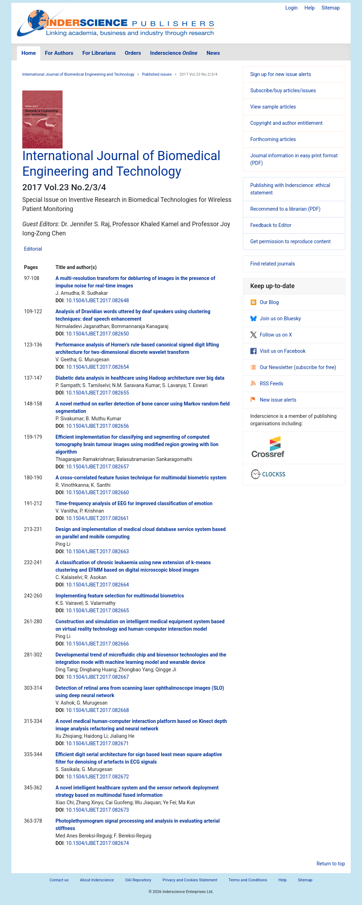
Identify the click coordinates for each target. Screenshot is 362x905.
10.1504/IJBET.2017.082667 (97, 677)
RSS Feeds (267, 383)
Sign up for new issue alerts (280, 74)
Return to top (330, 863)
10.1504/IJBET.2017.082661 (97, 518)
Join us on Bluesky (275, 318)
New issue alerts (273, 400)
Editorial (33, 249)
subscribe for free (315, 367)
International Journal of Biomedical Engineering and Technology (78, 74)
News (213, 53)
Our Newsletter (272, 367)
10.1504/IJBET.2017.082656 (97, 426)
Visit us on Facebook (277, 351)
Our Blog (264, 302)
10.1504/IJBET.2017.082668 (97, 710)
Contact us (59, 880)
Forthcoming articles (273, 139)
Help (309, 8)
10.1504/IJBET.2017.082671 (97, 743)
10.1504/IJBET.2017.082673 (97, 810)
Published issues (157, 74)
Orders (133, 53)
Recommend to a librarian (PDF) (285, 209)
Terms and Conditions (248, 880)
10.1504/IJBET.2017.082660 (97, 492)
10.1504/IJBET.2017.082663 (97, 551)
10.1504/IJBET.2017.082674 (97, 843)
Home (29, 53)
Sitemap (331, 8)
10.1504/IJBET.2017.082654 (97, 367)
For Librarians (99, 53)
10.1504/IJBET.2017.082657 (97, 466)
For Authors (59, 53)
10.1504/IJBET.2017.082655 (97, 393)
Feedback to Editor (270, 225)
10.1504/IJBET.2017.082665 (97, 610)
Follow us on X (271, 335)
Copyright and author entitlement (286, 123)
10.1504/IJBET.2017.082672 (97, 777)
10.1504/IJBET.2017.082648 (97, 300)
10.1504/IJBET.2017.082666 (97, 644)
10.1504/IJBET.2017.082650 (97, 334)
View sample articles (273, 107)
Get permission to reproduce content (290, 241)
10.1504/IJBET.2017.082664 (97, 585)
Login (291, 8)
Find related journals (272, 264)
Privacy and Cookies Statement (190, 880)
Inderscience (174, 53)
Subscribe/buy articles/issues (283, 90)
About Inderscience (97, 880)
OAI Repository (138, 880)
